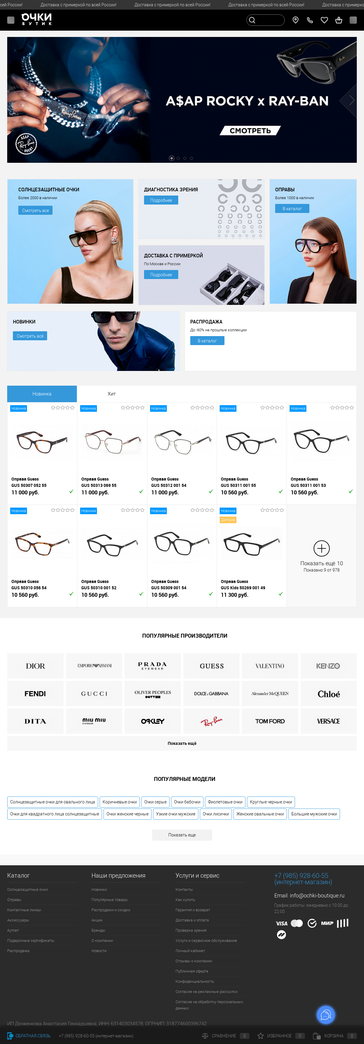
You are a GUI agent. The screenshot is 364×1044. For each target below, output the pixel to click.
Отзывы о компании (194, 961)
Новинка (42, 394)
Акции (97, 920)
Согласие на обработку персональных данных (209, 1005)
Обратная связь (29, 1035)
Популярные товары (110, 899)
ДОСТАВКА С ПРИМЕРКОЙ (173, 256)
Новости (99, 950)
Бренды (98, 930)
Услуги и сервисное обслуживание (206, 940)
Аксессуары (18, 920)
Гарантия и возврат (193, 910)
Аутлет (13, 930)
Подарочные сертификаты (30, 940)
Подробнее (161, 200)
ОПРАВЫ (285, 190)
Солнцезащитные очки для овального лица (52, 802)
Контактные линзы (24, 910)
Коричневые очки (120, 802)
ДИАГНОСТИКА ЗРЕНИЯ (171, 190)
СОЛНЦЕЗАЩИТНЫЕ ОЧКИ (48, 190)
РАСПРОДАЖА (206, 322)
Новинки (99, 889)
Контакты (184, 889)
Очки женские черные (128, 814)
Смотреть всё (30, 336)
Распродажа (18, 950)
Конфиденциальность (195, 981)
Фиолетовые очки (225, 802)
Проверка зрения (191, 930)
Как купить (185, 899)
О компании (102, 940)
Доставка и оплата (192, 920)
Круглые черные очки (271, 802)
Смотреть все (35, 210)
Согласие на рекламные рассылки (206, 991)
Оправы (14, 899)
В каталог (292, 208)
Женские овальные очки (260, 814)
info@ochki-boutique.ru (317, 895)
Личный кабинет (190, 950)
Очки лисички (216, 814)
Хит (112, 394)
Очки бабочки (187, 802)
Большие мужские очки (314, 814)
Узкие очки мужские (175, 814)
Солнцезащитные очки (27, 889)
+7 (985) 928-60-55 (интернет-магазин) (96, 1035)
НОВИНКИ (24, 322)
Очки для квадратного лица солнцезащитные (54, 814)
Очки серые (155, 802)
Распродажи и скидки (111, 910)
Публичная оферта (192, 971)
